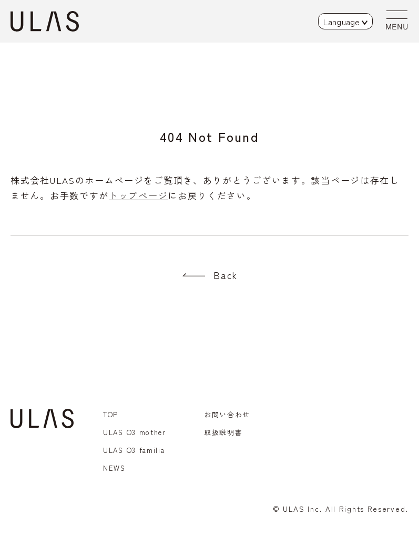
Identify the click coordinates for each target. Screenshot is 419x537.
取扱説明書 (223, 432)
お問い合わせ (227, 414)
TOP (110, 414)
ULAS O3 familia (134, 450)
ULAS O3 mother (134, 432)
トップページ (138, 195)
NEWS (114, 468)
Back (225, 275)
